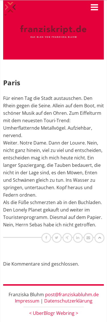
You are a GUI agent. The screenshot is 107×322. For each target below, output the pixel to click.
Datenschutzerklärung (68, 301)
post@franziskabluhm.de (72, 294)
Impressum (27, 301)
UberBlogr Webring (53, 313)
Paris (11, 82)
